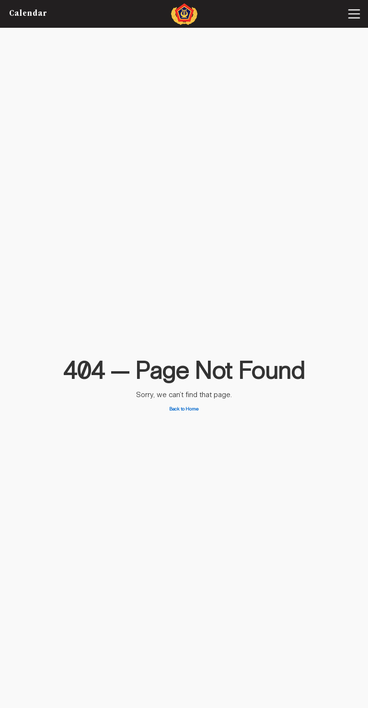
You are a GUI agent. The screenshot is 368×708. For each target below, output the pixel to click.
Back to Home (184, 409)
